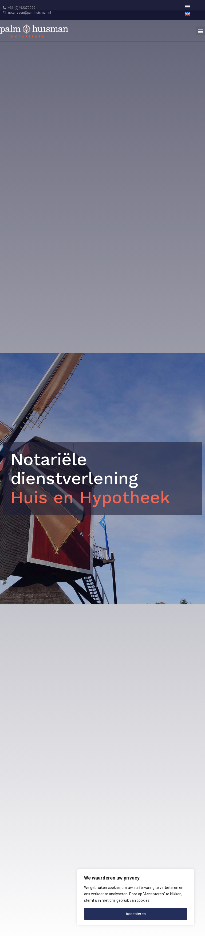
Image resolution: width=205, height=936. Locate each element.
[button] (200, 30)
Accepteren (136, 914)
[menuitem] (188, 6)
